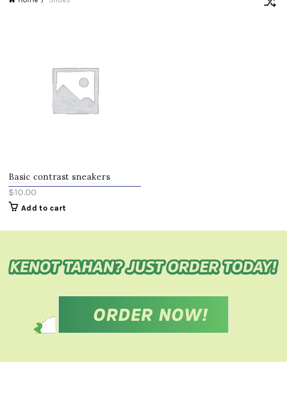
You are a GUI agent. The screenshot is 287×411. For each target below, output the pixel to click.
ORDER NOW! (150, 314)
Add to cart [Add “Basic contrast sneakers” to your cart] (43, 208)
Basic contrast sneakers (59, 176)
